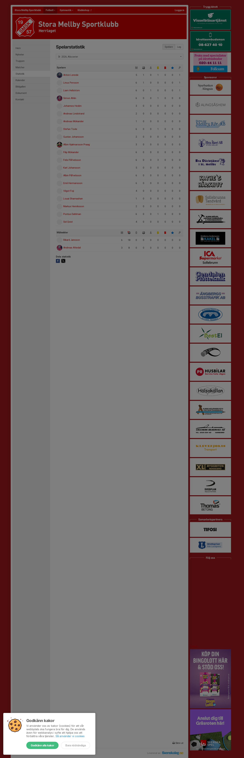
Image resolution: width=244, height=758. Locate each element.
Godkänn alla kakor (42, 745)
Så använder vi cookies (70, 736)
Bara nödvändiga (75, 745)
